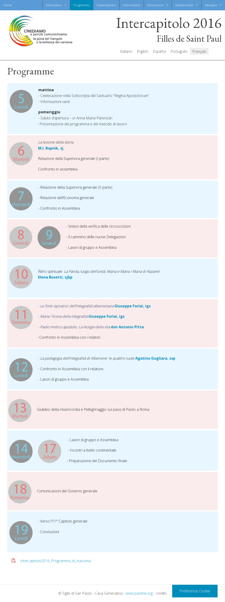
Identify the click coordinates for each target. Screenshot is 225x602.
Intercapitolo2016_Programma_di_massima (55, 560)
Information (54, 5)
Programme (82, 5)
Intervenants (131, 5)
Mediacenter (184, 5)
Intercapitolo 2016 (169, 23)
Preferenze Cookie (195, 590)
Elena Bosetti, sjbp (55, 277)
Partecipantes (106, 5)
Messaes (211, 5)
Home (7, 5)
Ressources (155, 5)
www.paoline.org (139, 593)
